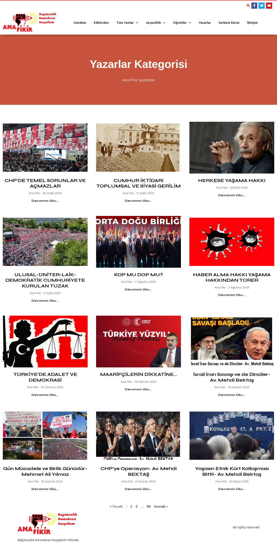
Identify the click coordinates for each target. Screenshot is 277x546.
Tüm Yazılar (127, 23)
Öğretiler (182, 23)
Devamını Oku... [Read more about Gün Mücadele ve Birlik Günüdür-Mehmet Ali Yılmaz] (45, 489)
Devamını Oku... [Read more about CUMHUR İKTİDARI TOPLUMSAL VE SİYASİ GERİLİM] (138, 201)
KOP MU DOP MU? (138, 274)
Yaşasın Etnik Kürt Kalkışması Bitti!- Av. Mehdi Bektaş (232, 471)
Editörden (101, 22)
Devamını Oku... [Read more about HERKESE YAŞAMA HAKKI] (231, 195)
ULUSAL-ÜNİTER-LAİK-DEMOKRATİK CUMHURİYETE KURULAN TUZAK (45, 280)
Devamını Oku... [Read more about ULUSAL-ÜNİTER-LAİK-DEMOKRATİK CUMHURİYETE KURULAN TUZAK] (45, 300)
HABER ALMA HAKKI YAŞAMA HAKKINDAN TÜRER (232, 277)
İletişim (252, 22)
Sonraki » (161, 506)
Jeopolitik (155, 23)
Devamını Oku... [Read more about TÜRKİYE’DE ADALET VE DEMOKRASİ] (45, 395)
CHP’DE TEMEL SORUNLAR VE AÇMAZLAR (45, 183)
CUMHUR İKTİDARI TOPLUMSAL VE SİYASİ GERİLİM (138, 183)
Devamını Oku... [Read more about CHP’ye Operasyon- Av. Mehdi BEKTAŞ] (138, 489)
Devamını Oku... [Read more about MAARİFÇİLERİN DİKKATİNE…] (138, 389)
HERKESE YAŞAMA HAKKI (232, 180)
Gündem (80, 22)
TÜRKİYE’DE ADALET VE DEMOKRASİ (45, 377)
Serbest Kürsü (228, 22)
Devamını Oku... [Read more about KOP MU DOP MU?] (138, 289)
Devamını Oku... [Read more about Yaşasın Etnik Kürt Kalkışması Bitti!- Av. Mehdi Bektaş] (231, 489)
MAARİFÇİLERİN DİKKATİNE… (138, 374)
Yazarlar (205, 22)
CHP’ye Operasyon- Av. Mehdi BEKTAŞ (139, 471)
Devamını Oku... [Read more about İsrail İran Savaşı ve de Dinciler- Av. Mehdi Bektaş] (231, 395)
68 (149, 506)
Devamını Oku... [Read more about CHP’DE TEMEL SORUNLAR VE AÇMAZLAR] (45, 201)
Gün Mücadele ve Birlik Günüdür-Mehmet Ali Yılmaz (45, 471)
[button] (248, 5)
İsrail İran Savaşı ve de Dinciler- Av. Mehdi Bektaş (231, 377)
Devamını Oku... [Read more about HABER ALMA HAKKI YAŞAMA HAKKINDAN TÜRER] (231, 295)
